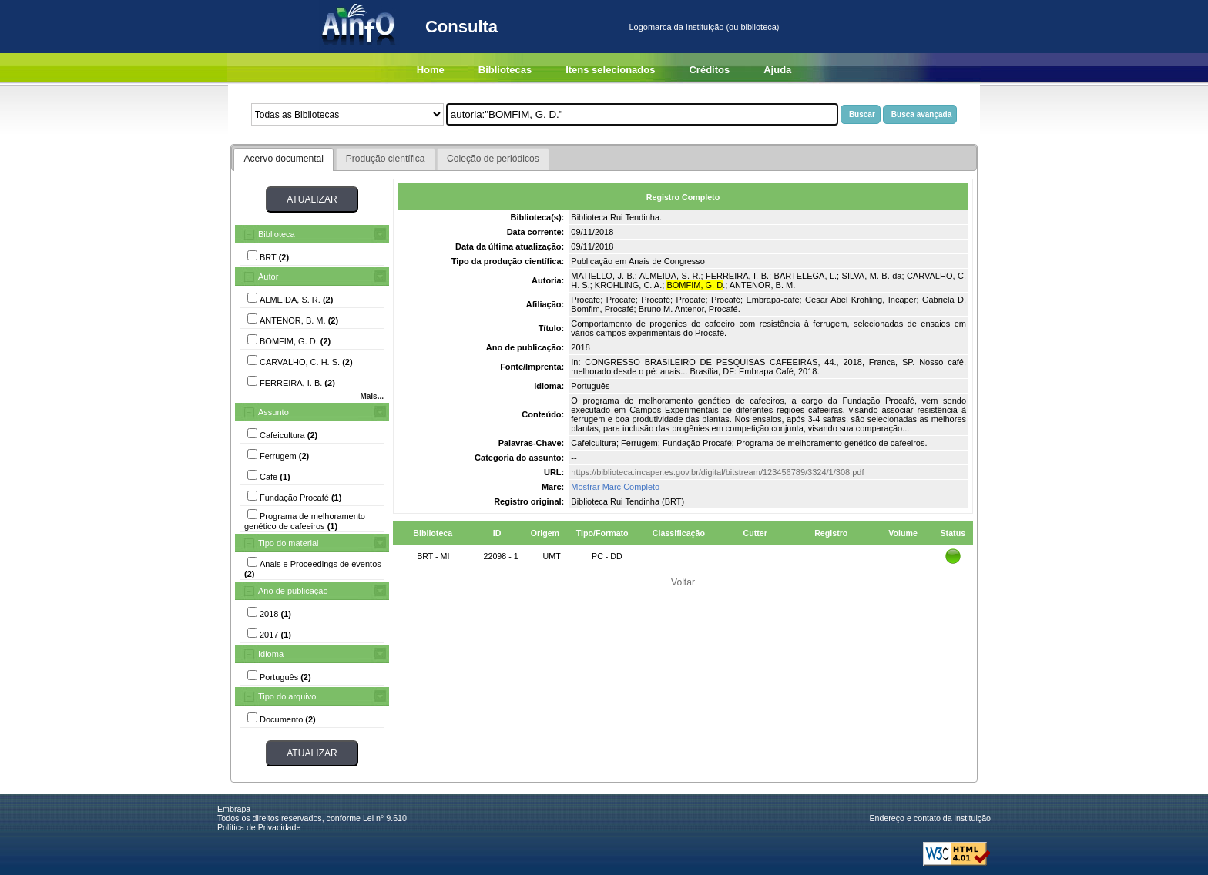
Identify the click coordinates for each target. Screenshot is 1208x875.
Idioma (271, 654)
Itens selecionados (610, 69)
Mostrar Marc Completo (615, 486)
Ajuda (777, 69)
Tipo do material (288, 543)
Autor (268, 276)
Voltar (683, 582)
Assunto (273, 412)
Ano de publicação (293, 590)
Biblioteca (276, 234)
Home (431, 69)
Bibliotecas (505, 69)
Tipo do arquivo (287, 696)
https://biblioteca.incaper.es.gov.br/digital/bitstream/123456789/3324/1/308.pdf (717, 472)
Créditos (709, 69)
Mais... (372, 396)
